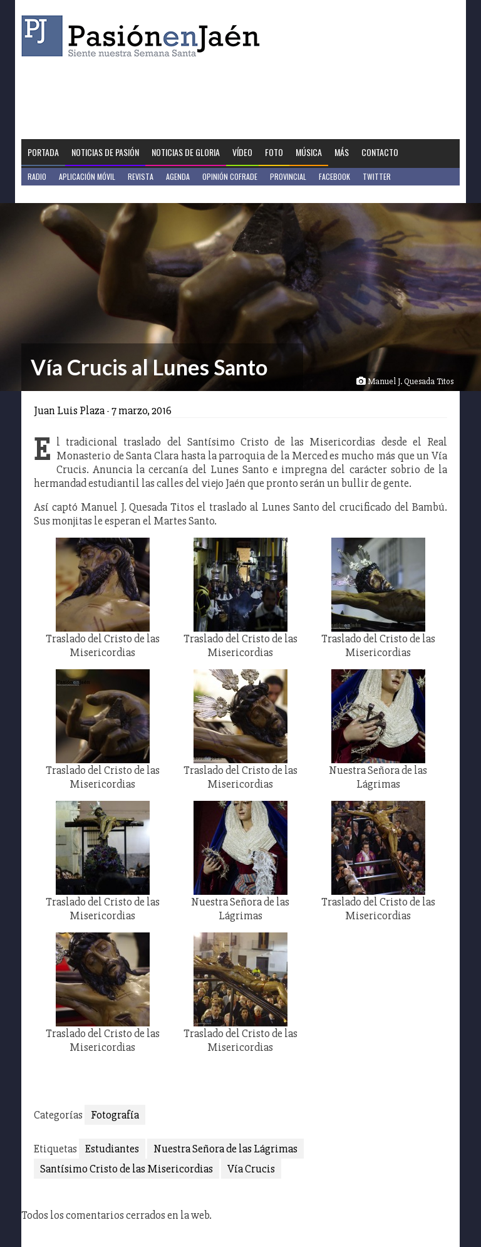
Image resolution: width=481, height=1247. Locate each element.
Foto (274, 152)
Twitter (377, 176)
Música (309, 152)
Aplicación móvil (87, 176)
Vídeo (242, 152)
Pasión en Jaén (144, 36)
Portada (43, 152)
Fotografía (115, 1115)
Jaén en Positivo (55, 194)
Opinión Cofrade (229, 176)
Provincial (288, 176)
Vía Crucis (251, 1169)
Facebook (334, 176)
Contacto (379, 152)
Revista (140, 176)
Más (341, 152)
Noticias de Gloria (186, 152)
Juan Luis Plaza (69, 410)
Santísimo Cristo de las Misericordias (126, 1169)
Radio (37, 176)
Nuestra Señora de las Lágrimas (225, 1149)
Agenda (178, 176)
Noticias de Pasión (105, 152)
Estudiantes (112, 1149)
